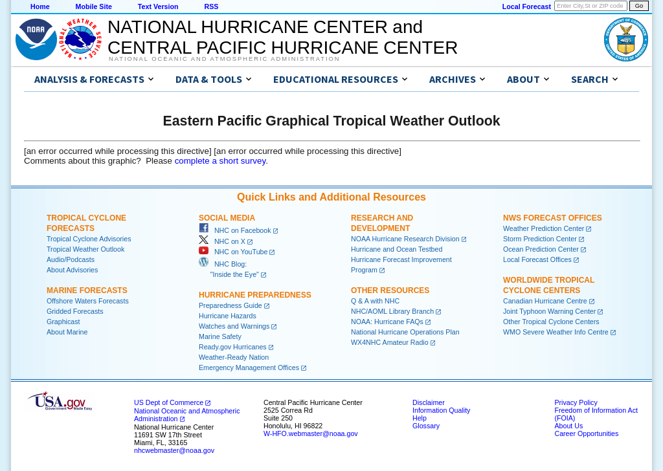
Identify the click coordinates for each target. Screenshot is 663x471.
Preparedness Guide (230, 305)
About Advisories (72, 270)
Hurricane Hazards (227, 316)
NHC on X (222, 241)
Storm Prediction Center (540, 239)
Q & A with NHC (375, 301)
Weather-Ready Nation (234, 357)
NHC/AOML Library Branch (392, 311)
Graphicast (63, 321)
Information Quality (441, 410)
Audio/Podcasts (71, 259)
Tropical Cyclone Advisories (89, 239)
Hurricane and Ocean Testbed (396, 249)
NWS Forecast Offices (552, 218)
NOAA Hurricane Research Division (405, 239)
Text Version (158, 6)
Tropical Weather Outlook (85, 249)
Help (419, 418)
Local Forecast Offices (537, 259)
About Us (568, 426)
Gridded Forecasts (75, 311)
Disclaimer (428, 402)
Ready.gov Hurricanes (233, 347)
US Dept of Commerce (168, 402)
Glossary (426, 426)
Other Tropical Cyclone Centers (551, 321)
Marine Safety (220, 336)
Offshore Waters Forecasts (88, 301)
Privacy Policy (575, 402)
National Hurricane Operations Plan (405, 332)
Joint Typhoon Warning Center (549, 311)
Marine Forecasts (87, 290)
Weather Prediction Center (543, 228)
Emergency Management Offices (249, 367)
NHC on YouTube (233, 252)
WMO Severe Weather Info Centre (556, 332)
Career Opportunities (586, 433)
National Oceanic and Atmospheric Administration (224, 59)
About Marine (67, 332)
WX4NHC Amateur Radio (390, 342)
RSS (211, 6)
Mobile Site (94, 6)
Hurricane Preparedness (255, 295)
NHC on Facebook (235, 230)
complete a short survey (220, 161)
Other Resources (390, 290)
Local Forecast (526, 6)
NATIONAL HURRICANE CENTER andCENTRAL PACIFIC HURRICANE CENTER (282, 37)
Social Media (227, 218)
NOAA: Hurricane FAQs (387, 321)
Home (40, 6)
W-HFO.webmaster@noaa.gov (311, 433)
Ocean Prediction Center (541, 249)
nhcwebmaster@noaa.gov (174, 450)
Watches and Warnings (234, 326)
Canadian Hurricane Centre (545, 301)
